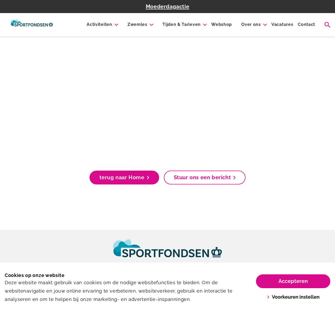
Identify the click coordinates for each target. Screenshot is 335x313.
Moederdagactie (167, 6)
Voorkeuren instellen (293, 297)
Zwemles (137, 24)
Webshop (221, 24)
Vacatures (282, 24)
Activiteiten (99, 24)
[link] (167, 253)
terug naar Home (124, 177)
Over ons (251, 24)
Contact (306, 24)
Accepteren (293, 281)
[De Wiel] (32, 25)
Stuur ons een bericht (205, 177)
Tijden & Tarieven (182, 24)
